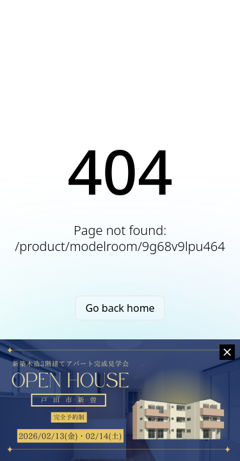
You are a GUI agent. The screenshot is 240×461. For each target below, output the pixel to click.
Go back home (119, 308)
